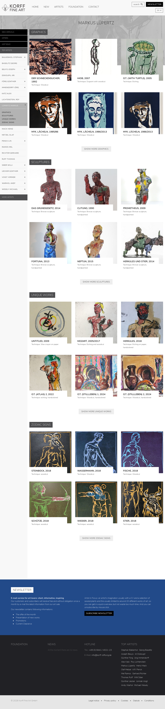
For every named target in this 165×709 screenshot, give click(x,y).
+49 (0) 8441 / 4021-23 (100, 650)
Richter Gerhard (10, 153)
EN (158, 10)
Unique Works (9, 119)
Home (35, 6)
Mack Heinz (7, 129)
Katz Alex (6, 93)
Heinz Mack (141, 665)
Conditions (149, 700)
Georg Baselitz (145, 650)
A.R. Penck (137, 669)
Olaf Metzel (126, 669)
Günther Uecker (128, 681)
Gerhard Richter (139, 673)
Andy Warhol (127, 685)
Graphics (6, 112)
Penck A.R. (14, 141)
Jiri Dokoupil (140, 654)
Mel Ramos (126, 673)
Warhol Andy (14, 183)
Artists (58, 6)
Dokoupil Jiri (8, 75)
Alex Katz (125, 661)
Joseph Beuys (127, 654)
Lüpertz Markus (14, 106)
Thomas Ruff (127, 677)
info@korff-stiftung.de (101, 655)
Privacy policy (110, 700)
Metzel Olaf (8, 135)
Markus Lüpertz (128, 665)
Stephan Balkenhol (129, 650)
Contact (93, 6)
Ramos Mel (7, 147)
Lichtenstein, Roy (10, 99)
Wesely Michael (14, 189)
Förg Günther (14, 81)
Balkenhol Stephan (14, 57)
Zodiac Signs (8, 122)
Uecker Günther (14, 171)
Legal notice (94, 700)
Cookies (124, 700)
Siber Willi (14, 165)
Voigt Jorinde (14, 177)
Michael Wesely (141, 685)
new (46, 6)
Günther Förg (127, 657)
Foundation (76, 6)
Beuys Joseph (14, 69)
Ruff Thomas (8, 159)
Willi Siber (138, 677)
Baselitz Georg (9, 63)
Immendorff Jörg (14, 87)
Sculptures (7, 116)
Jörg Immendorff (141, 657)
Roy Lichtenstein (138, 661)
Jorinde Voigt (142, 681)
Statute (136, 700)
